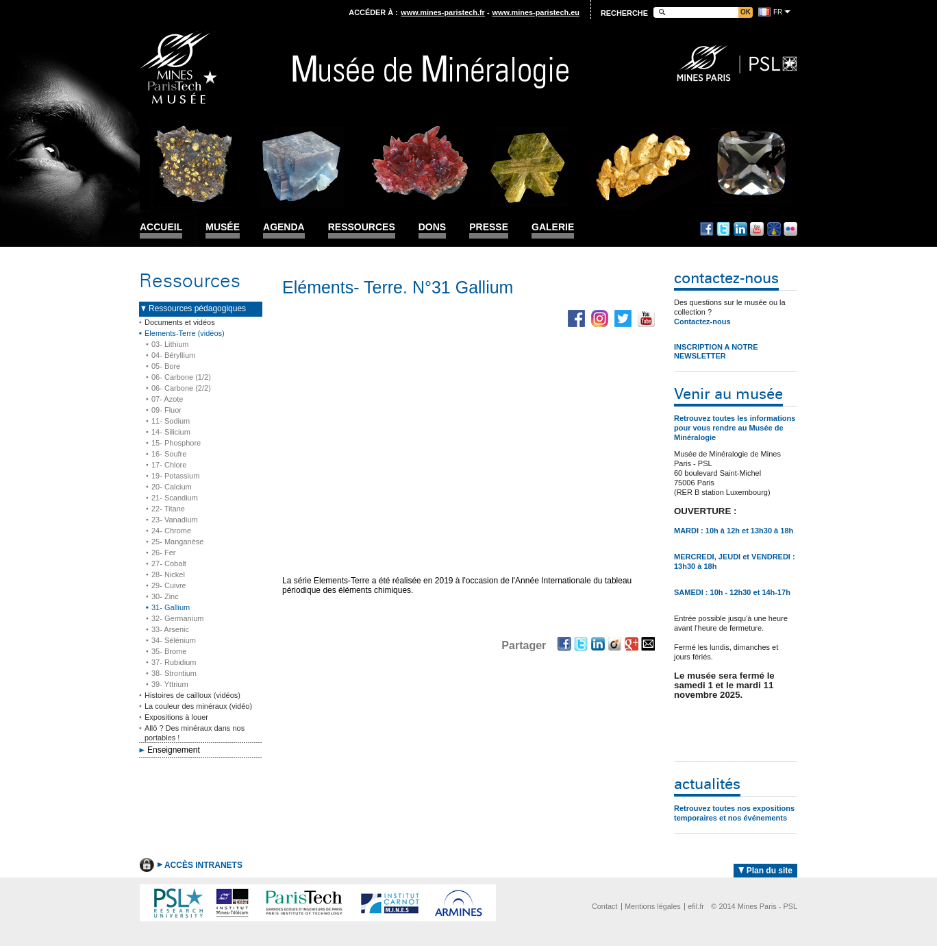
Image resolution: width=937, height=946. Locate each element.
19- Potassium (175, 476)
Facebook (707, 229)
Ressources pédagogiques (197, 308)
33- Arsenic (170, 629)
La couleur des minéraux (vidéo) (198, 706)
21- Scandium (174, 498)
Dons (432, 227)
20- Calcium (171, 487)
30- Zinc (165, 596)
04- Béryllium (173, 355)
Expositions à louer (176, 717)
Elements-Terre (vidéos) (185, 333)
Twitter (723, 229)
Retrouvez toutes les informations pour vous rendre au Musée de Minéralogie (734, 427)
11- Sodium (170, 421)
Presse (488, 227)
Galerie (553, 227)
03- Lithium (169, 344)
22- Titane (168, 509)
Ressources (361, 227)
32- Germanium (177, 618)
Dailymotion (774, 229)
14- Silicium (170, 432)
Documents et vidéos (180, 322)
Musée (222, 227)
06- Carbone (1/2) (181, 377)
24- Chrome (171, 530)
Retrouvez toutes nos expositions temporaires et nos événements (734, 813)
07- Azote (167, 399)
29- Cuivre (168, 585)
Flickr (790, 229)
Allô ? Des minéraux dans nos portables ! (195, 733)
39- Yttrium (169, 684)
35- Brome (168, 651)
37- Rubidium (173, 662)
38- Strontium (174, 673)
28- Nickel (168, 574)
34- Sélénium (173, 640)
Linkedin (740, 229)
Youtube (757, 229)
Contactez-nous (702, 321)
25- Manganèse (177, 541)
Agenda (284, 227)
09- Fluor (166, 410)
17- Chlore (168, 465)
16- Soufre (168, 454)
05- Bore (165, 366)
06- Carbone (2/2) (181, 388)
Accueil (161, 227)
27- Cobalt (168, 563)
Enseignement (173, 750)
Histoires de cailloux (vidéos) (192, 695)
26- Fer (163, 552)
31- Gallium (170, 607)
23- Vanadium (174, 520)
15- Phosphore (176, 443)
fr (777, 12)
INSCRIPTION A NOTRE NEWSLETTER (716, 351)
